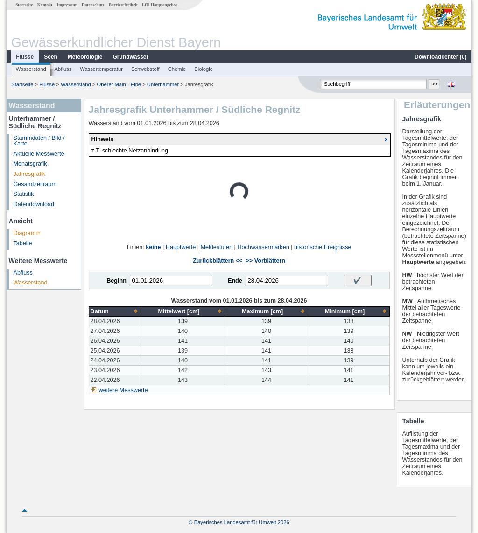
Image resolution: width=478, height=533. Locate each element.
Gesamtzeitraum (35, 184)
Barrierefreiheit (123, 4)
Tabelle (23, 243)
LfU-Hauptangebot (159, 4)
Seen (50, 57)
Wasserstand (31, 69)
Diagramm (27, 233)
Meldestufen (216, 247)
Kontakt (45, 4)
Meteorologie (85, 57)
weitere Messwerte (123, 390)
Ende (235, 280)
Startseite (24, 4)
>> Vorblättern (265, 260)
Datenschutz (93, 4)
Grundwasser (131, 57)
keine (153, 247)
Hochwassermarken (263, 247)
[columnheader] (115, 311)
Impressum (67, 4)
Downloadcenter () (440, 57)
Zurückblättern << (217, 260)
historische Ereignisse (322, 247)
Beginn (116, 280)
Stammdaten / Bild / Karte (39, 141)
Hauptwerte (181, 247)
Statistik (24, 194)
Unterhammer (163, 84)
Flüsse (25, 57)
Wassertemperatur (101, 69)
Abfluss (63, 69)
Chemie (177, 69)
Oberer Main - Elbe (119, 84)
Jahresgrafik (30, 174)
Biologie (203, 69)
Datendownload (34, 204)
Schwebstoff (145, 69)
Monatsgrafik (30, 163)
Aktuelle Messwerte (39, 154)
